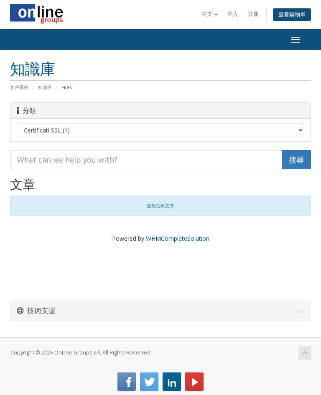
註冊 (253, 14)
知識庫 (45, 87)
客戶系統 (19, 87)
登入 (232, 14)
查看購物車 (292, 14)
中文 (209, 14)
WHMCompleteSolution (177, 238)
